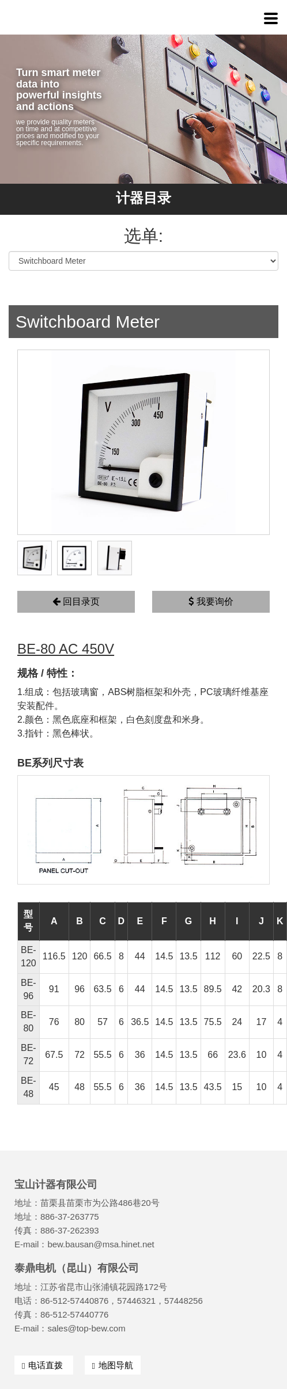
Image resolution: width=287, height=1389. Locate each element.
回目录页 (76, 601)
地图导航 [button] (112, 1365)
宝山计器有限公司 (81, 17)
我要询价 (210, 601)
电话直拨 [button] (44, 1365)
